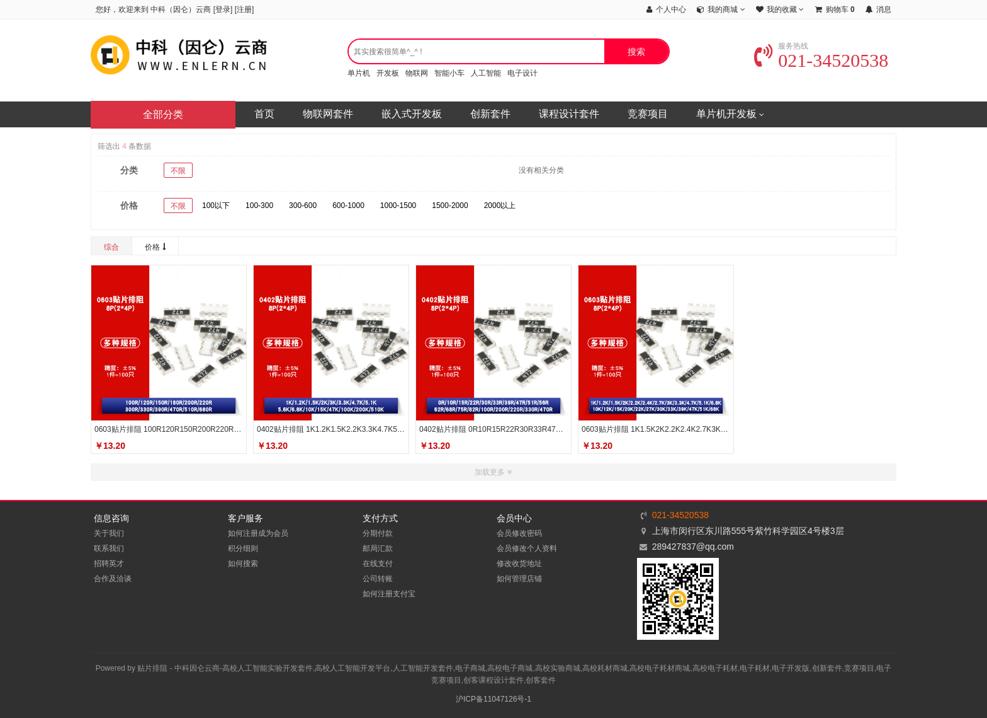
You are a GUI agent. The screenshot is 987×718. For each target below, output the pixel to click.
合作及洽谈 (113, 578)
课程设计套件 (569, 113)
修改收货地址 (519, 563)
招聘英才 (109, 563)
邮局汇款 (378, 548)
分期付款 (378, 533)
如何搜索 (243, 563)
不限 (178, 170)
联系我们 (109, 548)
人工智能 (486, 73)
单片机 (358, 73)
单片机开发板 (730, 114)
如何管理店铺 (519, 578)
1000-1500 (398, 205)
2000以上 (500, 205)
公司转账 (378, 578)
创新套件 (490, 113)
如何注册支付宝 (389, 593)
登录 (222, 9)
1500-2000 (450, 205)
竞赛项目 (648, 113)
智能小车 (449, 73)
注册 (244, 9)
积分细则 (243, 548)
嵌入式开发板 (411, 113)
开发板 (387, 73)
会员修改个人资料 (527, 548)
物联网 (416, 73)
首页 (264, 113)
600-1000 (348, 205)
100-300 (259, 205)
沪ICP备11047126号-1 (493, 699)
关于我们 (109, 533)
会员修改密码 (519, 533)
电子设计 (522, 73)
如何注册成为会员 (258, 533)
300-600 (303, 205)
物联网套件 (328, 113)
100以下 (216, 205)
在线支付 (378, 563)
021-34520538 (821, 60)
